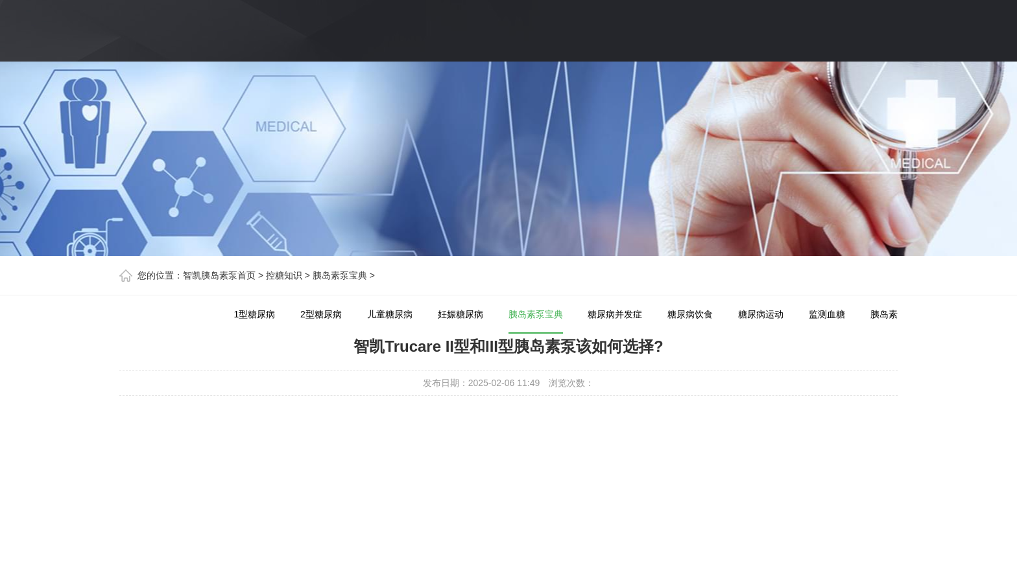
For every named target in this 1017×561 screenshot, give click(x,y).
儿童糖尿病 (390, 314)
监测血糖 (827, 314)
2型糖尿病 (321, 314)
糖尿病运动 (761, 314)
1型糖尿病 (254, 314)
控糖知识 (284, 275)
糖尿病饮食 (690, 314)
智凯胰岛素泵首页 (219, 275)
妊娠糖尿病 (460, 314)
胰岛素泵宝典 (340, 275)
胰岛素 (884, 314)
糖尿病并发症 (615, 314)
